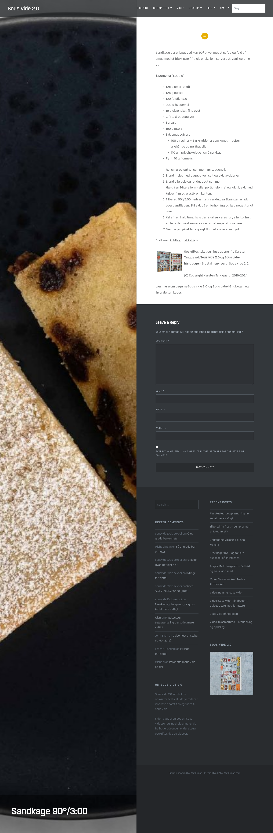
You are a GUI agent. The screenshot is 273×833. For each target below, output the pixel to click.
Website (161, 428)
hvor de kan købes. (169, 292)
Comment (162, 340)
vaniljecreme (241, 58)
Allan (158, 617)
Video (180, 8)
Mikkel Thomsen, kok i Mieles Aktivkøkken (227, 582)
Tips (210, 8)
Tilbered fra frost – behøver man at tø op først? (230, 529)
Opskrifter (161, 8)
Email (160, 409)
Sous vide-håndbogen (228, 286)
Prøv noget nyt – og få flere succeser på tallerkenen (227, 555)
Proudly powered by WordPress (185, 773)
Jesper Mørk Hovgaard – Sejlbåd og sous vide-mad (230, 568)
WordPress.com (232, 773)
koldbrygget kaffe (182, 240)
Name (160, 391)
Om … (223, 8)
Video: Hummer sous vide (226, 592)
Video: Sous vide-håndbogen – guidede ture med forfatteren (229, 603)
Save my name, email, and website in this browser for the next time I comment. (201, 453)
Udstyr (194, 8)
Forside (143, 8)
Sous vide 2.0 (23, 8)
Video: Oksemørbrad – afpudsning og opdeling (231, 624)
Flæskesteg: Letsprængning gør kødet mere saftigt (229, 516)
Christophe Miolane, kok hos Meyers (227, 542)
